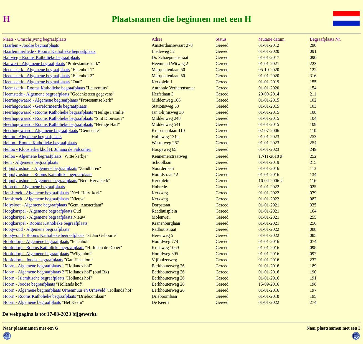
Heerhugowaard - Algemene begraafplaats (40, 100)
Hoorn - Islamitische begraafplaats (33, 278)
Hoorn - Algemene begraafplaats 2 (33, 272)
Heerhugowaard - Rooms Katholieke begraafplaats (48, 112)
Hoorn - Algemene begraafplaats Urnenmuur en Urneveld (54, 290)
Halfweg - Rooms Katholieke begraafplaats (41, 57)
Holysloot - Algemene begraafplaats (35, 205)
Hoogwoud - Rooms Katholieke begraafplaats (43, 235)
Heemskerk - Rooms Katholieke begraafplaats (44, 88)
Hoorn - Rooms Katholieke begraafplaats (39, 296)
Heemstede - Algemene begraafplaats (36, 94)
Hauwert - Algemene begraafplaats (34, 63)
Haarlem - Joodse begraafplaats (31, 45)
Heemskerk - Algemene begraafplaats (36, 69)
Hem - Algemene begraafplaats (30, 162)
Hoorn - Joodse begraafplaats (29, 284)
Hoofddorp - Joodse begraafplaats (33, 259)
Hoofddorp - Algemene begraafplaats (36, 241)
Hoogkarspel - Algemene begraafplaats (37, 211)
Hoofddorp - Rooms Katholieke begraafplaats (43, 247)
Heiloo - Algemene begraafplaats (32, 136)
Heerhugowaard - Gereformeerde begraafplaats (45, 106)
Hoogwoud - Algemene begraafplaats (36, 229)
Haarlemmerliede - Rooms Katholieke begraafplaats (49, 51)
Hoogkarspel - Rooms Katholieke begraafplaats (45, 223)
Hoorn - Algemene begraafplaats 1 (33, 265)
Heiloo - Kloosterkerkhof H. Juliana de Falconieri (47, 149)
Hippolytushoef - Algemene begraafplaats (40, 168)
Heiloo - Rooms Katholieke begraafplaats (40, 142)
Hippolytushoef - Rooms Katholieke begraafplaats (47, 174)
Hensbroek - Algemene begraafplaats (36, 192)
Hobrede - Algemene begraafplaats (34, 186)
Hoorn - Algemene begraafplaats (32, 302)
